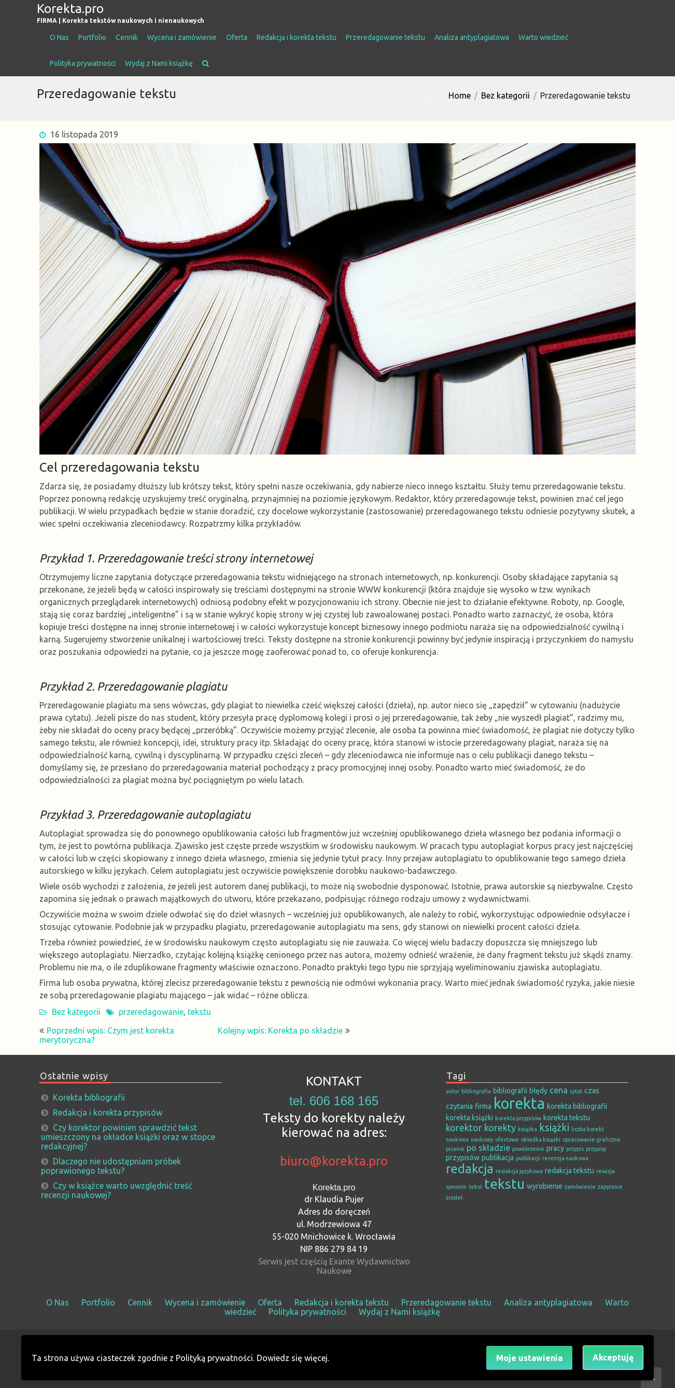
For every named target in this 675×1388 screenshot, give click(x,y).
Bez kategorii (505, 95)
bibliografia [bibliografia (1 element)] (476, 1091)
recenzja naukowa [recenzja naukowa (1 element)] (565, 1158)
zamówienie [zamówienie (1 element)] (580, 1187)
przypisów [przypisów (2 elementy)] (463, 1157)
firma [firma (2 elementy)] (483, 1106)
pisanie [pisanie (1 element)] (455, 1149)
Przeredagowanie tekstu (385, 37)
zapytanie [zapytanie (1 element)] (610, 1187)
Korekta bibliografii (89, 1097)
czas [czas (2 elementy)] (591, 1091)
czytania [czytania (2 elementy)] (459, 1106)
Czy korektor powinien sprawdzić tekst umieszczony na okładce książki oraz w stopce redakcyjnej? (128, 1137)
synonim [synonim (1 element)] (456, 1187)
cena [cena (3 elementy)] (559, 1090)
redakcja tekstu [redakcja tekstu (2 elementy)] (569, 1170)
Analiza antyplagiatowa (471, 37)
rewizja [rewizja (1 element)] (605, 1171)
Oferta (236, 37)
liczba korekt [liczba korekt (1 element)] (587, 1129)
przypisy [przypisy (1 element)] (596, 1149)
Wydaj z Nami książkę (159, 63)
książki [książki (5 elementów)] (554, 1127)
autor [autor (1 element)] (452, 1091)
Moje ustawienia (529, 1358)
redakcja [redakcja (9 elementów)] (470, 1168)
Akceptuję (613, 1357)
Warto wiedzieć (543, 37)
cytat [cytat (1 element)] (576, 1091)
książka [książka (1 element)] (527, 1129)
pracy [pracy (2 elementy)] (555, 1148)
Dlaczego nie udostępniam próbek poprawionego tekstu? (111, 1166)
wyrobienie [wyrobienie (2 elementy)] (544, 1186)
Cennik (127, 37)
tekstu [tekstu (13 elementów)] (504, 1183)
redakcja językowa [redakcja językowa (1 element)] (519, 1171)
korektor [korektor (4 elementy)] (464, 1127)
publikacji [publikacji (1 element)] (528, 1158)
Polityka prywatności (83, 63)
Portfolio (92, 37)
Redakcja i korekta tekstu (296, 37)
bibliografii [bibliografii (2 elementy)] (510, 1091)
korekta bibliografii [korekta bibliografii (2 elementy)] (577, 1106)
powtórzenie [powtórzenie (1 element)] (528, 1149)
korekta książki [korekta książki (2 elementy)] (469, 1118)
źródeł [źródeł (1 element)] (454, 1197)
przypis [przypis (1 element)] (575, 1149)
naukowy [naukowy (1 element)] (482, 1139)
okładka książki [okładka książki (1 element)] (540, 1139)
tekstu (199, 1011)
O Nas (59, 37)
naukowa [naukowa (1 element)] (457, 1139)
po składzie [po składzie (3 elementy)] (488, 1147)
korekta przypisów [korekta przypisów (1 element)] (518, 1118)
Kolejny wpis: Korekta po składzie (280, 1030)
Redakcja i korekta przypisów (107, 1112)
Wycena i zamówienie (182, 37)
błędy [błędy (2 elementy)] (538, 1091)
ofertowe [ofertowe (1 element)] (507, 1139)
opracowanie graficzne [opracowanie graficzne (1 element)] (591, 1139)
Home (459, 95)
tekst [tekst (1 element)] (475, 1187)
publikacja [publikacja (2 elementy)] (498, 1157)
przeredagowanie (151, 1011)
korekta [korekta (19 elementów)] (519, 1103)
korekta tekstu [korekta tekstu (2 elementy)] (566, 1118)
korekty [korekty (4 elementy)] (500, 1127)
